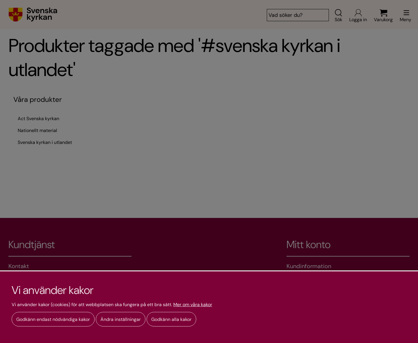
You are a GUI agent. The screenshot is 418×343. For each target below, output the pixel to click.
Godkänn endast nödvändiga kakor (53, 319)
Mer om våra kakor (192, 305)
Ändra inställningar (120, 319)
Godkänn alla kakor (171, 319)
